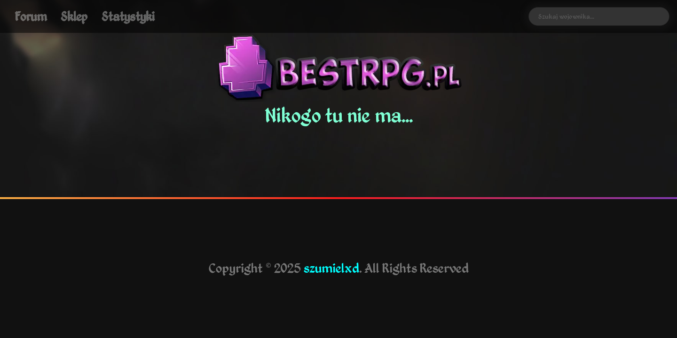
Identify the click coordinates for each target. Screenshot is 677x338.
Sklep (74, 16)
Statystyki (128, 16)
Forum (31, 16)
